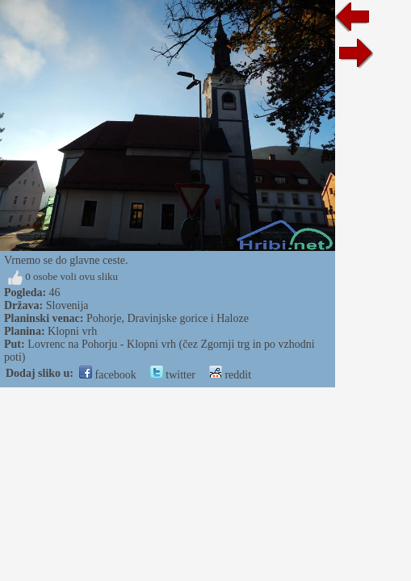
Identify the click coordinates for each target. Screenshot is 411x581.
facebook (107, 375)
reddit (230, 375)
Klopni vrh (72, 331)
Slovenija (67, 305)
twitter (172, 375)
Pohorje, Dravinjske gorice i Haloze (167, 318)
